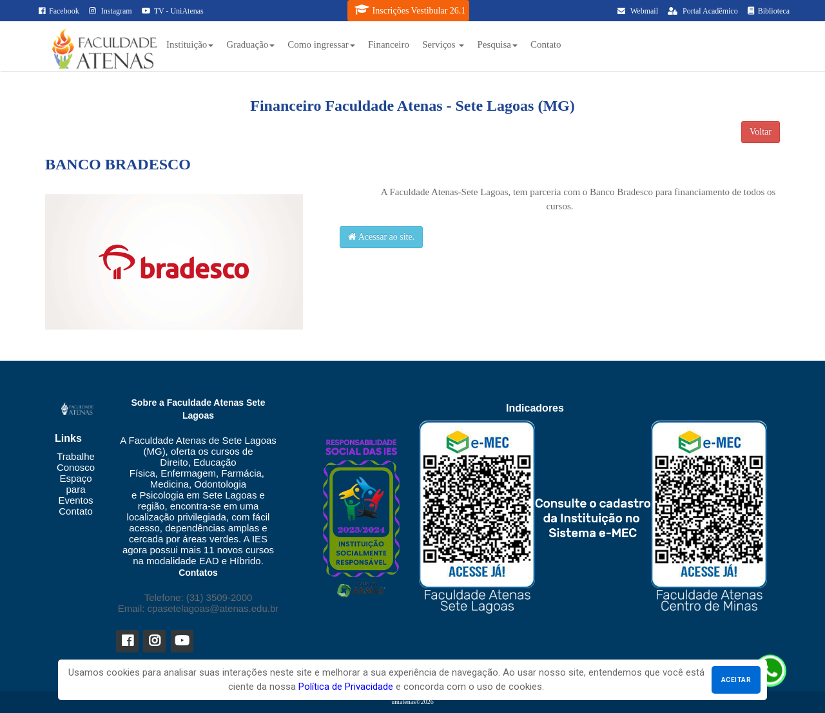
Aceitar (736, 679)
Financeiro (388, 44)
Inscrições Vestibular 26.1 (410, 9)
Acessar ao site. (381, 237)
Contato (545, 44)
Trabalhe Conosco (76, 462)
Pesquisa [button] (497, 44)
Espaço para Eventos (75, 489)
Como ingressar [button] (321, 44)
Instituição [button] (189, 44)
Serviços (443, 44)
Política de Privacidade (345, 686)
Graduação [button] (250, 44)
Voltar (761, 132)
